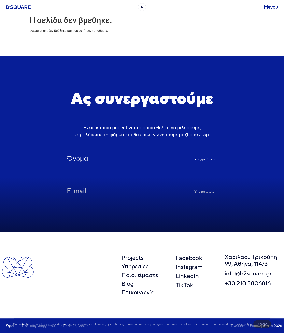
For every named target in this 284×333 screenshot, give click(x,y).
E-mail (76, 191)
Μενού (271, 7)
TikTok (184, 285)
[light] (142, 7)
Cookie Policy (242, 325)
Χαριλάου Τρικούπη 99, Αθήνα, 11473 (251, 260)
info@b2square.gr (248, 273)
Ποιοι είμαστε (139, 275)
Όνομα (77, 159)
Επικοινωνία (138, 292)
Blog (127, 283)
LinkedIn (187, 276)
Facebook (189, 258)
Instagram (189, 267)
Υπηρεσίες (135, 266)
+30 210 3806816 (248, 283)
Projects (132, 257)
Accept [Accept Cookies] (262, 325)
